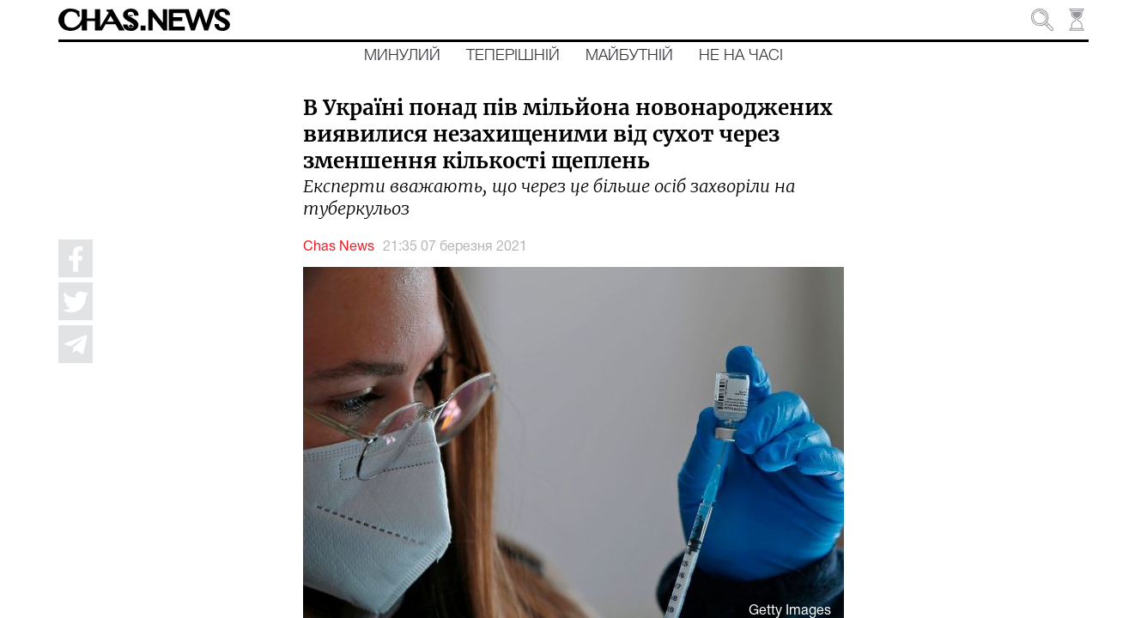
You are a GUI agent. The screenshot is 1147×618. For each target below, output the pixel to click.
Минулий (402, 56)
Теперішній (513, 56)
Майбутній (629, 56)
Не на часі (741, 56)
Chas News (338, 247)
